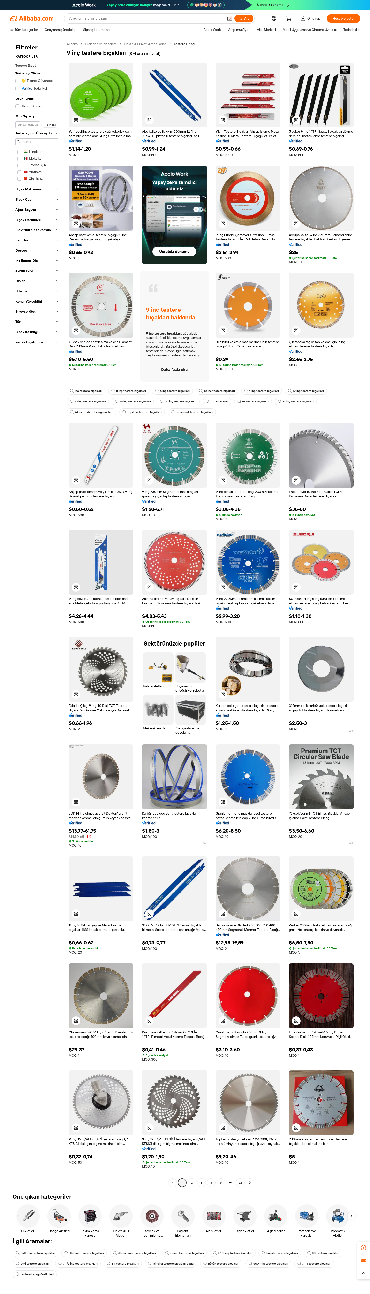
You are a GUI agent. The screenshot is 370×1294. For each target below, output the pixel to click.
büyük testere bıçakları (221, 1264)
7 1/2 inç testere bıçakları (78, 1264)
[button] (230, 18)
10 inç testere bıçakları (217, 391)
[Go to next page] (250, 1182)
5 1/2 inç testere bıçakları (232, 1253)
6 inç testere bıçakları (172, 391)
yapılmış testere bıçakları (142, 412)
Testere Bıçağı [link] (184, 44)
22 (240, 1182)
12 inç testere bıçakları (306, 391)
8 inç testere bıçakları (128, 391)
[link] (363, 1248)
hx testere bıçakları (253, 401)
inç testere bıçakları (86, 391)
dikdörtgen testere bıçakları (134, 1253)
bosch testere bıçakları (280, 1253)
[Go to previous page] (172, 1182)
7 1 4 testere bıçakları (314, 1264)
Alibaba (72, 44)
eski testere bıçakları (32, 1264)
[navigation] (37, 614)
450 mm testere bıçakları (84, 1253)
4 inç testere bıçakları (261, 391)
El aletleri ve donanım (101, 44)
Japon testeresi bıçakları (184, 1253)
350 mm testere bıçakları (35, 1253)
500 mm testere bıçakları (268, 1264)
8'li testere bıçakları (123, 1264)
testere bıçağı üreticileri (35, 1274)
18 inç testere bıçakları (133, 401)
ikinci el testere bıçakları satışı (171, 1264)
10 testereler (217, 401)
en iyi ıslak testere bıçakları (192, 412)
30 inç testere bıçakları (178, 401)
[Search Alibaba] (146, 18)
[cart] (289, 19)
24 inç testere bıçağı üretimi (91, 412)
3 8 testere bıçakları (323, 1253)
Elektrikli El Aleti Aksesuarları (145, 44)
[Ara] (243, 18)
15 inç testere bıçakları (88, 401)
